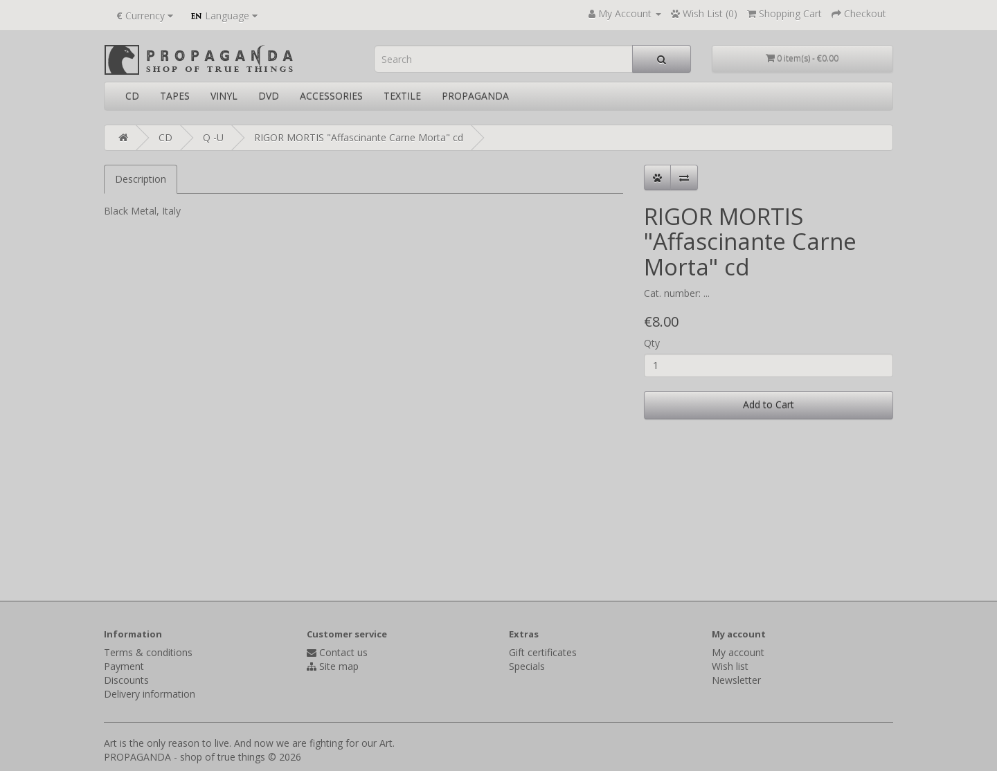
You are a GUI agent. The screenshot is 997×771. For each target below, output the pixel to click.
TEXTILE (402, 95)
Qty (652, 343)
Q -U (213, 137)
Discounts (126, 680)
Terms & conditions (148, 652)
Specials (527, 666)
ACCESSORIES (331, 95)
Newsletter (736, 680)
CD (132, 95)
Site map (339, 666)
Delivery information (149, 693)
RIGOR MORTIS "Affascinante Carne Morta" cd (358, 137)
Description (140, 178)
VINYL (223, 95)
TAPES (175, 95)
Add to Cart (768, 404)
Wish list (730, 666)
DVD (268, 95)
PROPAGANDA (475, 95)
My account (738, 652)
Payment (124, 666)
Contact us (343, 652)
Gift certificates (543, 652)
